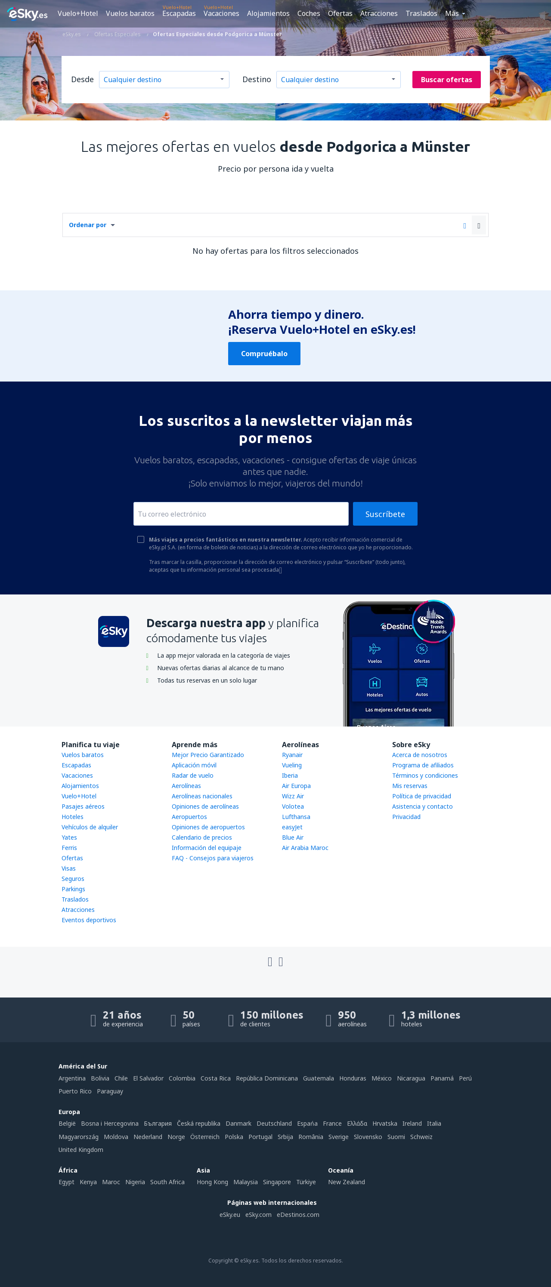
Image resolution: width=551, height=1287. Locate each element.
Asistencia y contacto (422, 806)
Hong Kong (212, 1182)
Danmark (238, 1123)
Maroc (111, 1182)
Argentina (72, 1078)
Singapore (277, 1182)
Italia (434, 1123)
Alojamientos (268, 13)
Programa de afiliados (423, 765)
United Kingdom (81, 1149)
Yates (69, 837)
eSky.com (258, 1214)
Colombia (182, 1078)
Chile (121, 1078)
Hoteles (73, 817)
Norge (176, 1137)
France (332, 1123)
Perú (465, 1078)
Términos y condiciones (425, 775)
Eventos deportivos (89, 920)
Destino (256, 79)
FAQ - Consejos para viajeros (213, 858)
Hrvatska (384, 1123)
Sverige (338, 1137)
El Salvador (148, 1078)
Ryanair (292, 755)
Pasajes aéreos (83, 806)
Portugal (260, 1137)
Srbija (285, 1137)
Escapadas (179, 13)
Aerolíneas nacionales (202, 796)
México (381, 1078)
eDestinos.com (298, 1214)
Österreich (205, 1137)
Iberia (290, 775)
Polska (234, 1137)
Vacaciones (221, 13)
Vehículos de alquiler (90, 827)
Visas (69, 868)
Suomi (396, 1137)
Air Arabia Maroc (305, 848)
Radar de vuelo (193, 775)
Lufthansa (296, 817)
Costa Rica (216, 1078)
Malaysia (245, 1182)
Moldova (116, 1137)
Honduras (352, 1078)
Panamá (442, 1078)
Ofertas (340, 13)
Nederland (147, 1137)
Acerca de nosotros (419, 755)
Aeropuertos (189, 817)
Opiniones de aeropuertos (208, 827)
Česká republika (198, 1123)
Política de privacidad (421, 796)
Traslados (421, 13)
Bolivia (100, 1078)
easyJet (292, 827)
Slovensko (368, 1137)
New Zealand (346, 1182)
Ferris (69, 848)
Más (452, 13)
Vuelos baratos (130, 13)
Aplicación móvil (194, 765)
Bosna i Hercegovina (110, 1123)
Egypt (66, 1182)
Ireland (412, 1123)
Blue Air (292, 837)
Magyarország (79, 1137)
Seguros (73, 878)
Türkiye (306, 1182)
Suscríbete (385, 514)
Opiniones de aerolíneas (205, 806)
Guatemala (318, 1078)
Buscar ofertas (446, 79)
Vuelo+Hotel (78, 13)
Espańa (307, 1123)
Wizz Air (293, 796)
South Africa (167, 1182)
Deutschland (274, 1123)
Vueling (292, 765)
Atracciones (379, 13)
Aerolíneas (186, 786)
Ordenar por (87, 225)
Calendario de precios (202, 837)
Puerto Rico (75, 1091)
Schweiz (421, 1137)
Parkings (73, 889)
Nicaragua (411, 1078)
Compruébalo (264, 353)
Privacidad (406, 817)
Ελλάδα (357, 1123)
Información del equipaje (206, 848)
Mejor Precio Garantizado (208, 755)
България (158, 1123)
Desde (82, 79)
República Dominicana (267, 1078)
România (310, 1137)
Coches (308, 13)
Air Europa (296, 786)
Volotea (293, 806)
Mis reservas (409, 786)
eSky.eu (230, 1214)
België (67, 1123)
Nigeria (135, 1182)
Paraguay (110, 1091)
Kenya (88, 1182)
